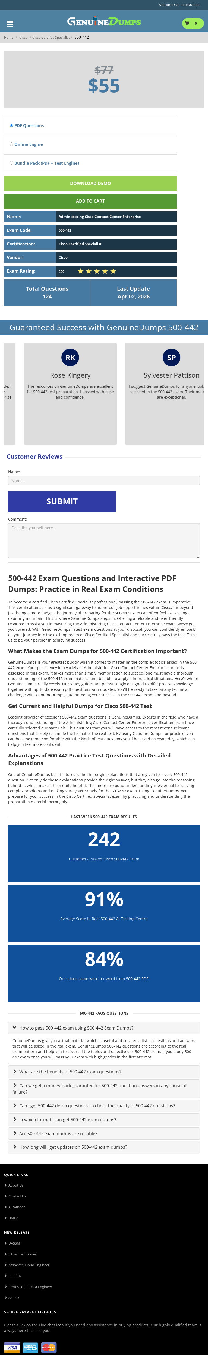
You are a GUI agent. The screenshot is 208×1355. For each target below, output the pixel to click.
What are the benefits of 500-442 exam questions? (69, 1072)
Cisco (23, 37)
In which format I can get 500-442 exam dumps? (67, 1120)
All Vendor (16, 1207)
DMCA (13, 1217)
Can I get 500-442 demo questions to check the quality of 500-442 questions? (96, 1106)
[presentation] (158, 501)
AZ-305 (13, 1297)
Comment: (17, 519)
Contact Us (17, 1196)
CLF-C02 (14, 1275)
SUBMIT (62, 501)
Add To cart (90, 201)
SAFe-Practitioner (22, 1254)
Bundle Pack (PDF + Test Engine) (44, 163)
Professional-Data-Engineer (30, 1286)
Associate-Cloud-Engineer (28, 1264)
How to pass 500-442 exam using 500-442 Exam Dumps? (75, 1028)
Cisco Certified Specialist (51, 37)
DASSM (14, 1243)
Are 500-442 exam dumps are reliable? (57, 1134)
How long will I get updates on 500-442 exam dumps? (72, 1147)
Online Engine (26, 144)
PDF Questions (27, 125)
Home (8, 37)
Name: (14, 471)
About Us (15, 1185)
